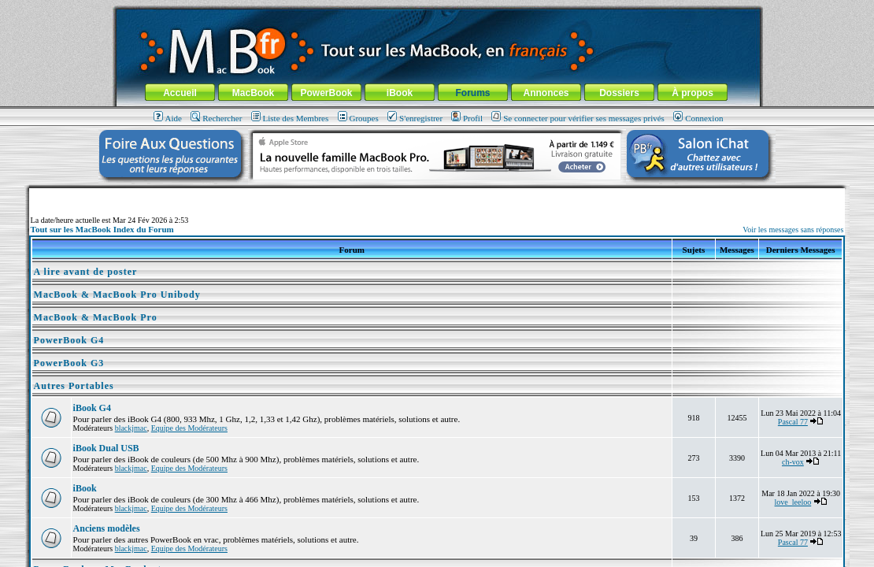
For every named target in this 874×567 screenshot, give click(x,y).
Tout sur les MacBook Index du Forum (102, 229)
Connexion (698, 118)
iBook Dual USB (106, 448)
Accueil (180, 92)
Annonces (545, 92)
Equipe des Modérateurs (189, 428)
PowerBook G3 (69, 363)
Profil (467, 118)
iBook (400, 92)
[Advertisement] (437, 194)
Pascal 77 (793, 421)
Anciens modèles (106, 528)
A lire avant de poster (86, 271)
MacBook (253, 92)
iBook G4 (92, 407)
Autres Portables (74, 385)
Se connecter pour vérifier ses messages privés (578, 118)
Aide (168, 118)
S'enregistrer (415, 118)
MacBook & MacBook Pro (95, 317)
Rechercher (216, 118)
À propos (692, 92)
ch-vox (793, 462)
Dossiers (619, 92)
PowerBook (326, 92)
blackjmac (131, 428)
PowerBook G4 (69, 340)
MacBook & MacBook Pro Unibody (117, 294)
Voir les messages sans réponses (793, 229)
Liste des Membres (290, 118)
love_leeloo (793, 502)
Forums (472, 92)
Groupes (358, 118)
